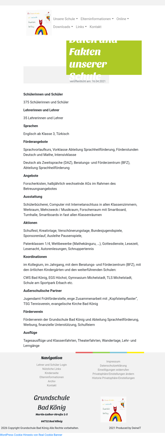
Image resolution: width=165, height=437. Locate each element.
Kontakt (51, 385)
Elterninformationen (52, 377)
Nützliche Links (51, 369)
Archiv (52, 381)
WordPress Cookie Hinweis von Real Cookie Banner (31, 434)
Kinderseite (51, 373)
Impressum (113, 361)
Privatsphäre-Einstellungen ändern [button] (113, 374)
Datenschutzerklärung (113, 365)
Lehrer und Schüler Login (51, 364)
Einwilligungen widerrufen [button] (113, 369)
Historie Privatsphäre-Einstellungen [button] (113, 378)
